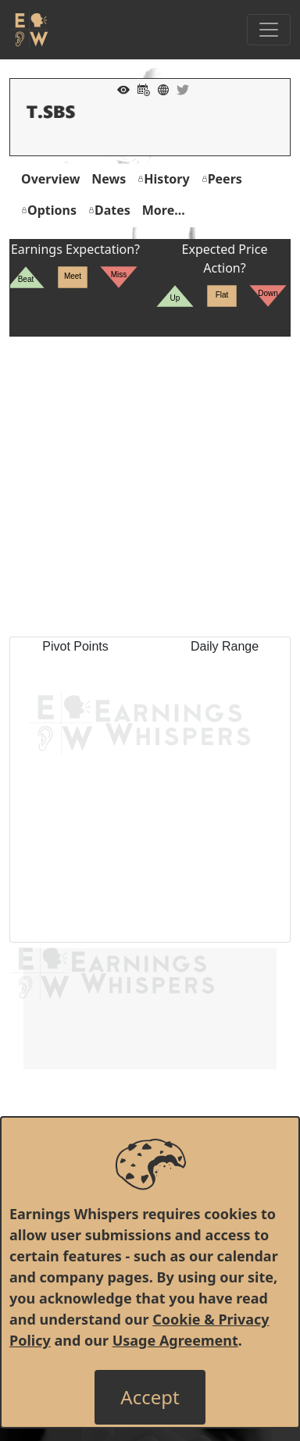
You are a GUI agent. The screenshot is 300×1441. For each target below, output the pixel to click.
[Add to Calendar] (140, 88)
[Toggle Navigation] (269, 29)
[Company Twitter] (179, 88)
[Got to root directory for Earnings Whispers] (28, 29)
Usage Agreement (175, 1340)
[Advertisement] (150, 487)
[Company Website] (159, 88)
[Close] (150, 1397)
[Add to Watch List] (119, 88)
